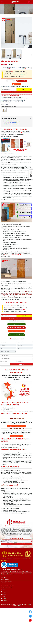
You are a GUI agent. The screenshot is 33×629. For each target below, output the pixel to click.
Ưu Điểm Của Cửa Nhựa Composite (11, 123)
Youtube (3, 594)
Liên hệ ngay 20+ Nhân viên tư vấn (16, 541)
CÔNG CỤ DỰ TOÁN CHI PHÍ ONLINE (16, 334)
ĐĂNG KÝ (24, 89)
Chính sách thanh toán (5, 579)
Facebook (3, 592)
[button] (30, 612)
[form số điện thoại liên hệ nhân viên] (16, 86)
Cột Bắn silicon (19, 361)
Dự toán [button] (31, 176)
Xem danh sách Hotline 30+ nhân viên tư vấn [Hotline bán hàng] (16, 327)
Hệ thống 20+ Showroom (11, 101)
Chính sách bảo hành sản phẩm (6, 581)
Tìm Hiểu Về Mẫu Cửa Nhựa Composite (11, 121)
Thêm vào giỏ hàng (21, 80)
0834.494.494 (16, 84)
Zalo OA (3, 598)
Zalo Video (4, 600)
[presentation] (1, 54)
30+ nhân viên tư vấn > (20, 101)
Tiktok (3, 596)
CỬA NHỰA (12, 7)
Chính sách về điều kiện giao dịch (6, 586)
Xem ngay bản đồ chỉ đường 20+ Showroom (16, 426)
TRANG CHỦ (6, 7)
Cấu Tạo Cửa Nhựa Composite (10, 122)
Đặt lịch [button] (31, 172)
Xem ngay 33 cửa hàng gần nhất (16, 538)
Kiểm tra (21, 364)
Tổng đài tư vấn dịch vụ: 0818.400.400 (16, 543)
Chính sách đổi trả (4, 583)
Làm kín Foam (3, 361)
